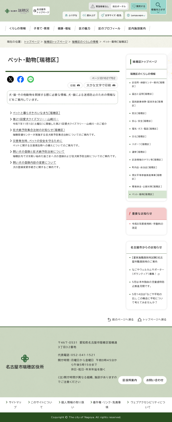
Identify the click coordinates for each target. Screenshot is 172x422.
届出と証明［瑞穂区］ (142, 94)
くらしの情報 (17, 28)
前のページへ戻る (123, 319)
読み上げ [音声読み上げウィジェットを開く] (91, 15)
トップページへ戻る (155, 319)
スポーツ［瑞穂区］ (141, 144)
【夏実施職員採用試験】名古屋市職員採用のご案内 (147, 259)
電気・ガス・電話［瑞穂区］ (145, 129)
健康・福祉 (64, 28)
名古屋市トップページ (43, 10)
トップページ (32, 42)
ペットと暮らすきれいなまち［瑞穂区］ (36, 113)
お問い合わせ (155, 380)
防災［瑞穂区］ (139, 113)
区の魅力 (85, 28)
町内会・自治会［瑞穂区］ (144, 167)
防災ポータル (119, 6)
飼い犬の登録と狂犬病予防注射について (39, 151)
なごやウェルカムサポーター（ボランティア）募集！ (148, 271)
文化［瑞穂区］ (139, 136)
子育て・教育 (42, 28)
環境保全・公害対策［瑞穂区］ (147, 186)
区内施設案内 (137, 28)
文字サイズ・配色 (113, 15)
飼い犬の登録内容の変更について (34, 162)
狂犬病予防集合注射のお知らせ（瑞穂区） (39, 130)
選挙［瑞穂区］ (139, 152)
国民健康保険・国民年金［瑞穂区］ (147, 104)
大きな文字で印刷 (99, 85)
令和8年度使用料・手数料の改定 (147, 225)
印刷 (72, 85)
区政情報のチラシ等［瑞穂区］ (147, 159)
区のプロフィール (109, 28)
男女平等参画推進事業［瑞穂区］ (147, 177)
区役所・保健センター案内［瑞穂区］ (148, 84)
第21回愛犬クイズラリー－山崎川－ (36, 119)
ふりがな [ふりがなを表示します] (73, 15)
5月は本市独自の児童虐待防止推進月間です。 (148, 284)
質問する (140, 6)
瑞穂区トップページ (56, 42)
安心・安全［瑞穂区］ (142, 121)
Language (137, 15)
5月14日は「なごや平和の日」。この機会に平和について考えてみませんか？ (147, 298)
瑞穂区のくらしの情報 (85, 42)
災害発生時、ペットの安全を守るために (38, 140)
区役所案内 (130, 380)
